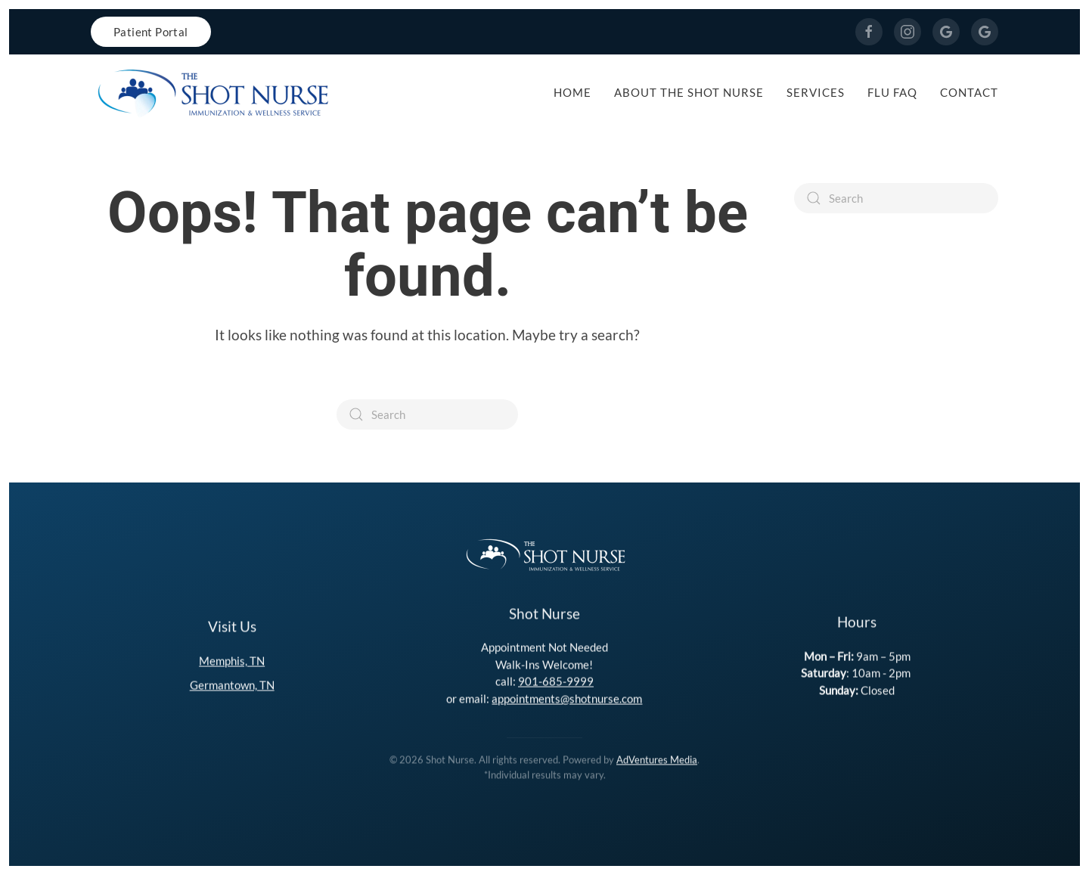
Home (572, 92)
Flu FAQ (892, 92)
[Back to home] (212, 92)
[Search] (427, 414)
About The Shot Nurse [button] (689, 92)
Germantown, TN (232, 683)
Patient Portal (150, 32)
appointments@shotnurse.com (567, 697)
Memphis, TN (232, 659)
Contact (969, 92)
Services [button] (815, 92)
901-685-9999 (556, 680)
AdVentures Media (656, 758)
